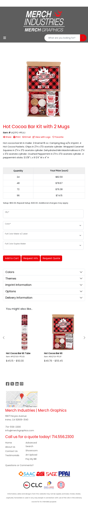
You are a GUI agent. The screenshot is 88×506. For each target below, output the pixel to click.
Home (8, 442)
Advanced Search (31, 444)
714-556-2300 (13, 426)
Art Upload (31, 454)
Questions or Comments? (19, 465)
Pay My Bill (31, 458)
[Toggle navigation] (5, 38)
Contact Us (11, 451)
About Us (10, 446)
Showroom (32, 450)
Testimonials (12, 455)
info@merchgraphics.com (19, 430)
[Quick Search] (62, 37)
